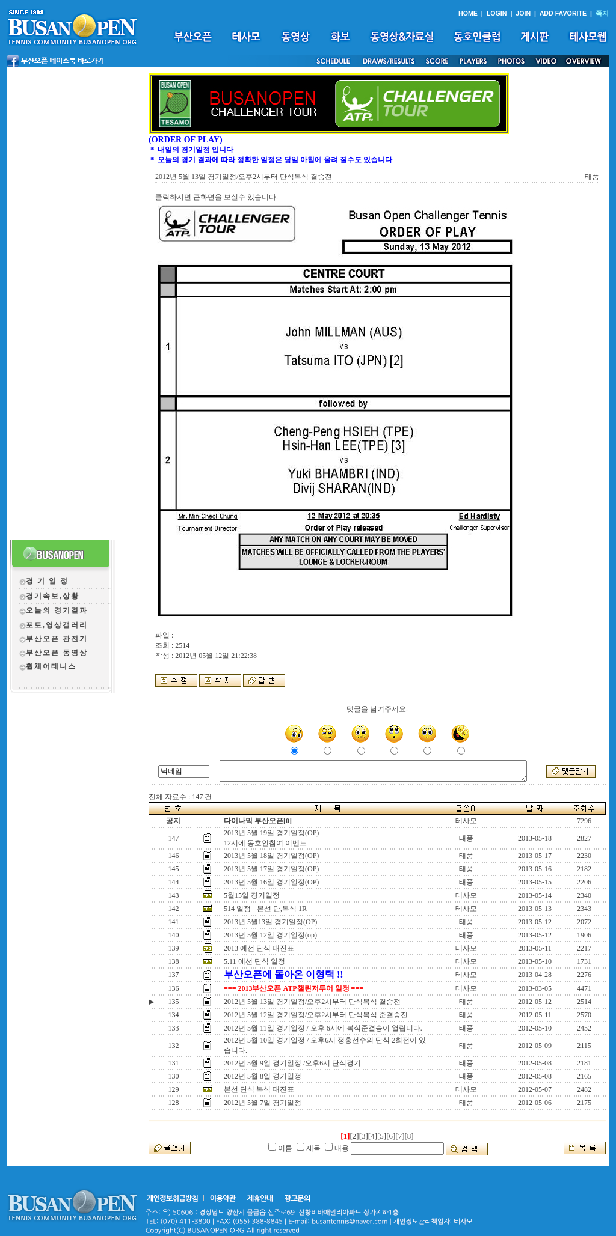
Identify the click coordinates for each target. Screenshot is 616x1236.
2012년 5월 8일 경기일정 (262, 1076)
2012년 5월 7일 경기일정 (262, 1102)
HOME (468, 13)
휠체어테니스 (51, 666)
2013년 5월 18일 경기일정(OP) (271, 855)
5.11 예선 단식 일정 (254, 961)
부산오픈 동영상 (57, 652)
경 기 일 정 (47, 581)
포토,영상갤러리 (57, 625)
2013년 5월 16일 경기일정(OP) (271, 882)
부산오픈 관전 (52, 639)
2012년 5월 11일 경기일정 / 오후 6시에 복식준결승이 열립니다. (323, 1028)
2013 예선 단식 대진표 (259, 948)
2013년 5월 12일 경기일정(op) (270, 935)
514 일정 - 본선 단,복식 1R (265, 908)
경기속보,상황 (52, 596)
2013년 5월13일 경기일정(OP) (270, 922)
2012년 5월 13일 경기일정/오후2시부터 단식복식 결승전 (312, 1001)
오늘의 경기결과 (57, 610)
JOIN (523, 13)
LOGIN (497, 13)
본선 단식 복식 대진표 (259, 1089)
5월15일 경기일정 (252, 895)
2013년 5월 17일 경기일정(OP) (271, 869)
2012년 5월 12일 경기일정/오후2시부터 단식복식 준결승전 (316, 1015)
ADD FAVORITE (563, 13)
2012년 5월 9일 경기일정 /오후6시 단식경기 (292, 1063)
